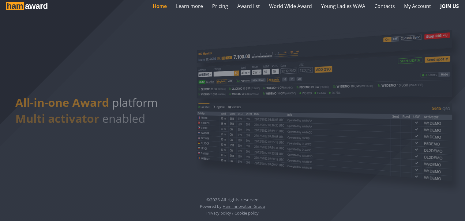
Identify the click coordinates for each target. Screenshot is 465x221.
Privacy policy (218, 213)
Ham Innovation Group (244, 206)
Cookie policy (246, 213)
